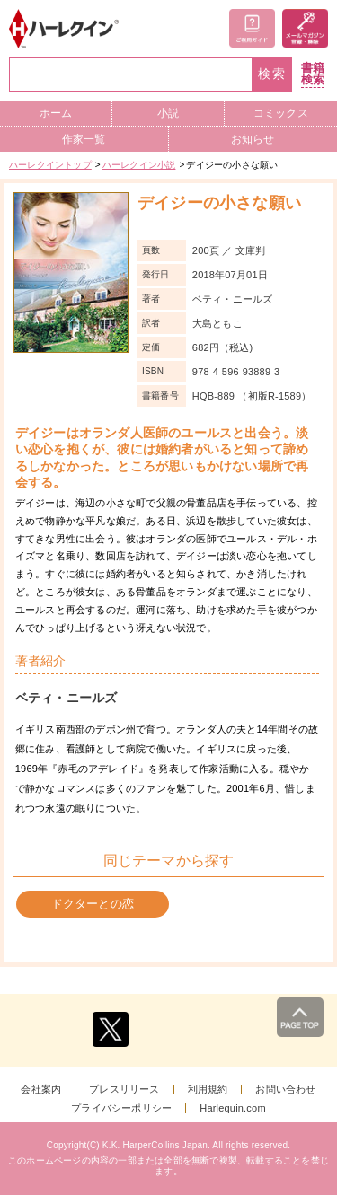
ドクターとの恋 (92, 903)
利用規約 (208, 1089)
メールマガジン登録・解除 (305, 28)
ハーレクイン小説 (139, 165)
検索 (272, 74)
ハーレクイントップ (50, 165)
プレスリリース (124, 1089)
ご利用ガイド (252, 28)
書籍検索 (312, 74)
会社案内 (41, 1089)
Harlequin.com (233, 1108)
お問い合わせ (285, 1089)
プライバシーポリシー (121, 1108)
